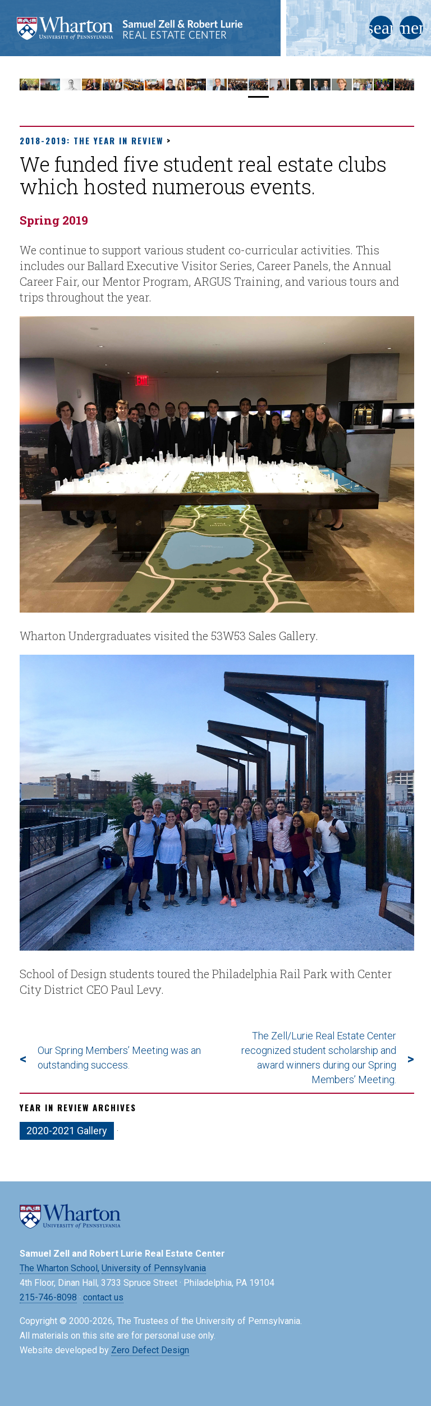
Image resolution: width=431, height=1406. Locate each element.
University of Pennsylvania (154, 1268)
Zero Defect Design (150, 1350)
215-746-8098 (48, 1297)
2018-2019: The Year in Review (91, 140)
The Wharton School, (59, 1268)
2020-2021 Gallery (66, 1130)
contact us (103, 1297)
